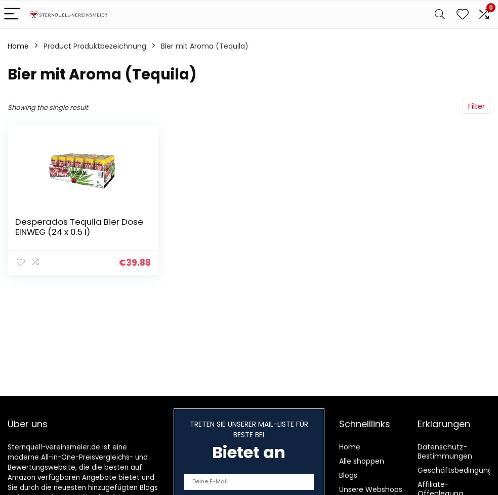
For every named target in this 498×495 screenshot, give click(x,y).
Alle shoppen (361, 461)
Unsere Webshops (370, 489)
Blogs (348, 475)
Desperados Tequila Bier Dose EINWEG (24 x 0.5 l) (79, 227)
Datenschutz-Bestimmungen (445, 451)
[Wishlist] (462, 14)
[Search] (440, 14)
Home (18, 46)
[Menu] (12, 14)
